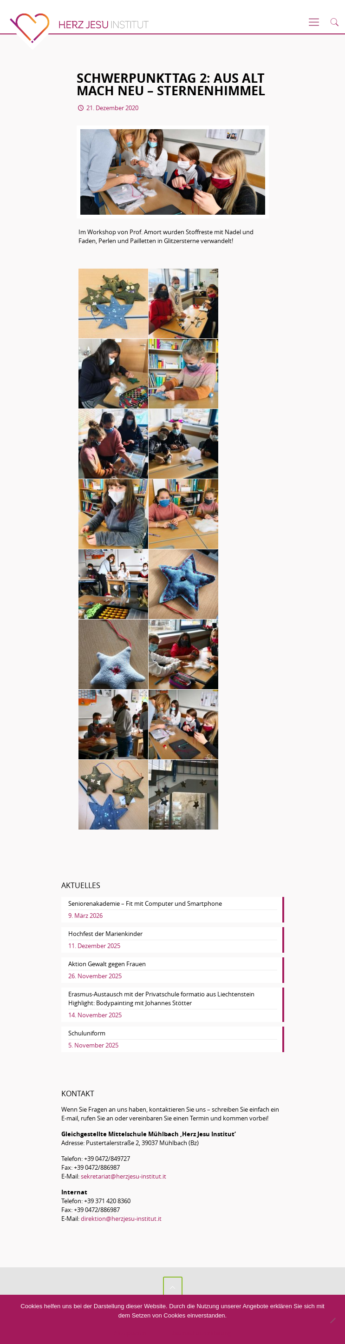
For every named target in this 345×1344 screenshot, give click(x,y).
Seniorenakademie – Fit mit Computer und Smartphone (145, 903)
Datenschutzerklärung (200, 1333)
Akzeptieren (130, 1333)
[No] (332, 1320)
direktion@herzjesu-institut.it (121, 1218)
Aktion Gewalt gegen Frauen (107, 964)
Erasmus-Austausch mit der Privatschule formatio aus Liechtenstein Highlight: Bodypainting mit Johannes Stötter (161, 998)
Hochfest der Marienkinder (105, 933)
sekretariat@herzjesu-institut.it (123, 1176)
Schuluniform (86, 1033)
